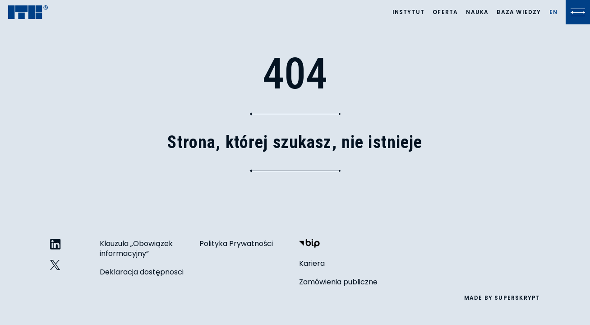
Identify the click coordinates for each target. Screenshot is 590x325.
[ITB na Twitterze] (55, 265)
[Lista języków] (553, 12)
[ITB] (28, 12)
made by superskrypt (502, 298)
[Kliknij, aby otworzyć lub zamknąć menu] (578, 12)
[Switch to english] (553, 12)
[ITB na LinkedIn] (55, 245)
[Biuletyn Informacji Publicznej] (309, 245)
